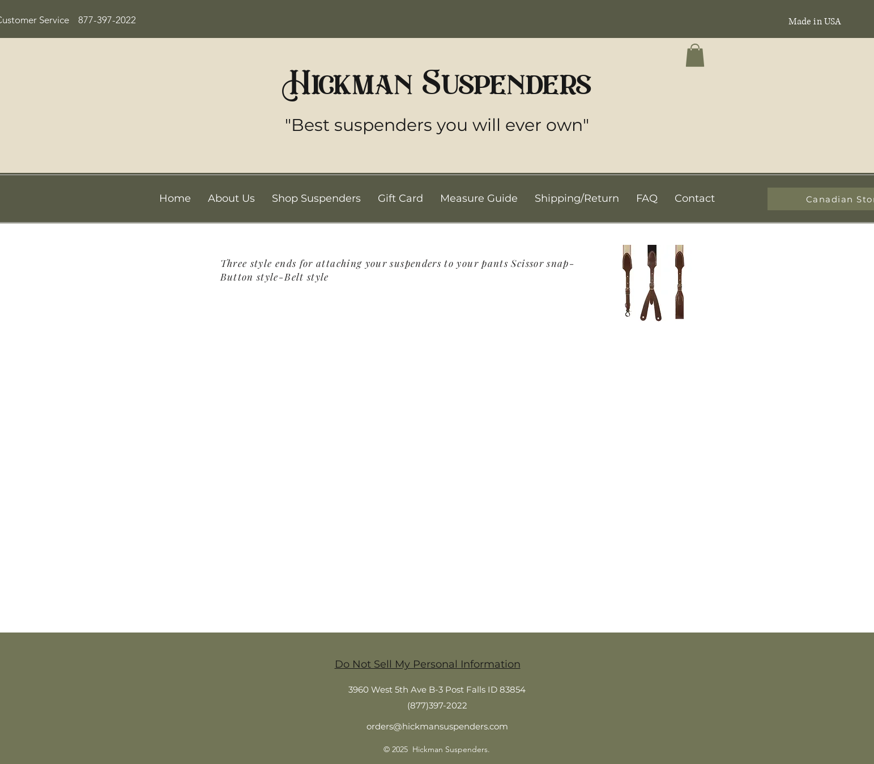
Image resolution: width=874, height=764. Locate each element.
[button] (695, 55)
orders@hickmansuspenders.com (437, 726)
